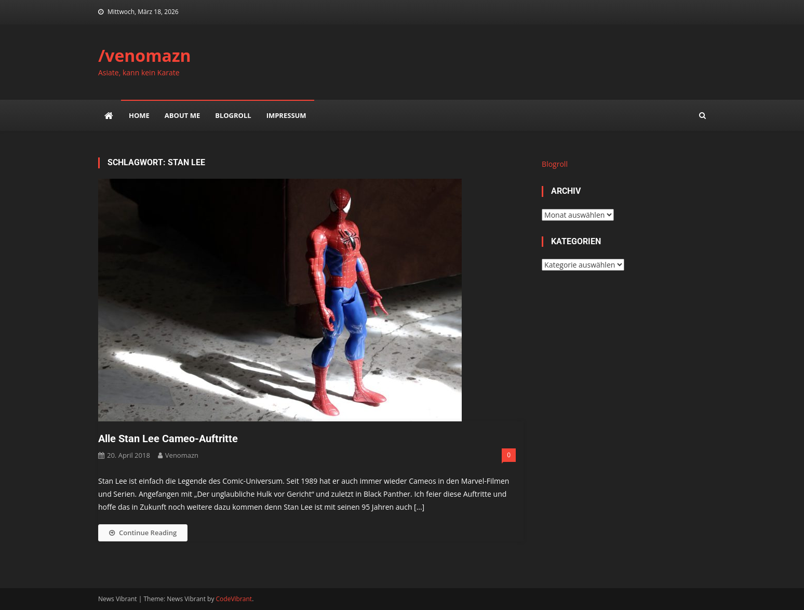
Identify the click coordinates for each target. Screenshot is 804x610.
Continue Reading (143, 532)
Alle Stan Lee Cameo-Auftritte (168, 438)
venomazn (181, 455)
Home (139, 115)
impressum (286, 115)
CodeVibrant (234, 598)
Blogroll (233, 115)
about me (182, 115)
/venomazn (144, 55)
